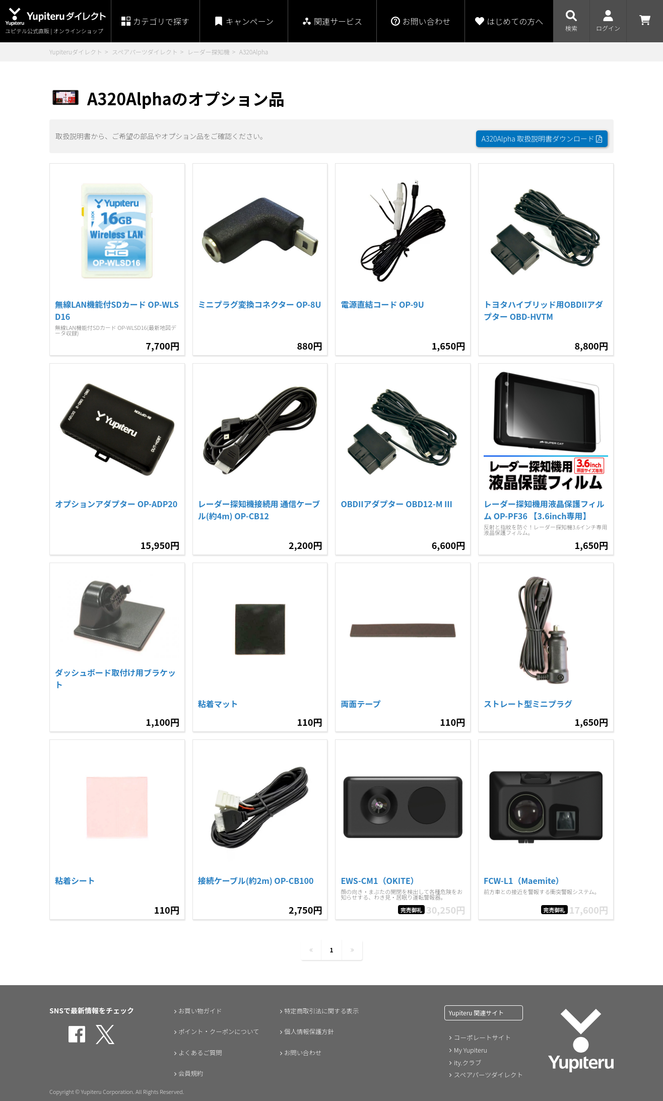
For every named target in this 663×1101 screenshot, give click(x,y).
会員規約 (188, 1069)
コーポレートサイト (481, 1032)
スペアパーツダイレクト (145, 51)
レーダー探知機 (208, 51)
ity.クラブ (467, 1056)
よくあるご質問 (198, 1048)
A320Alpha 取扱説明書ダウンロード (542, 133)
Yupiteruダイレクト (75, 51)
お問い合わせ (301, 1048)
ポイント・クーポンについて (220, 1026)
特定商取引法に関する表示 (322, 1005)
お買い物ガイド (198, 1005)
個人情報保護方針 (308, 1026)
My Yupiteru (470, 1044)
